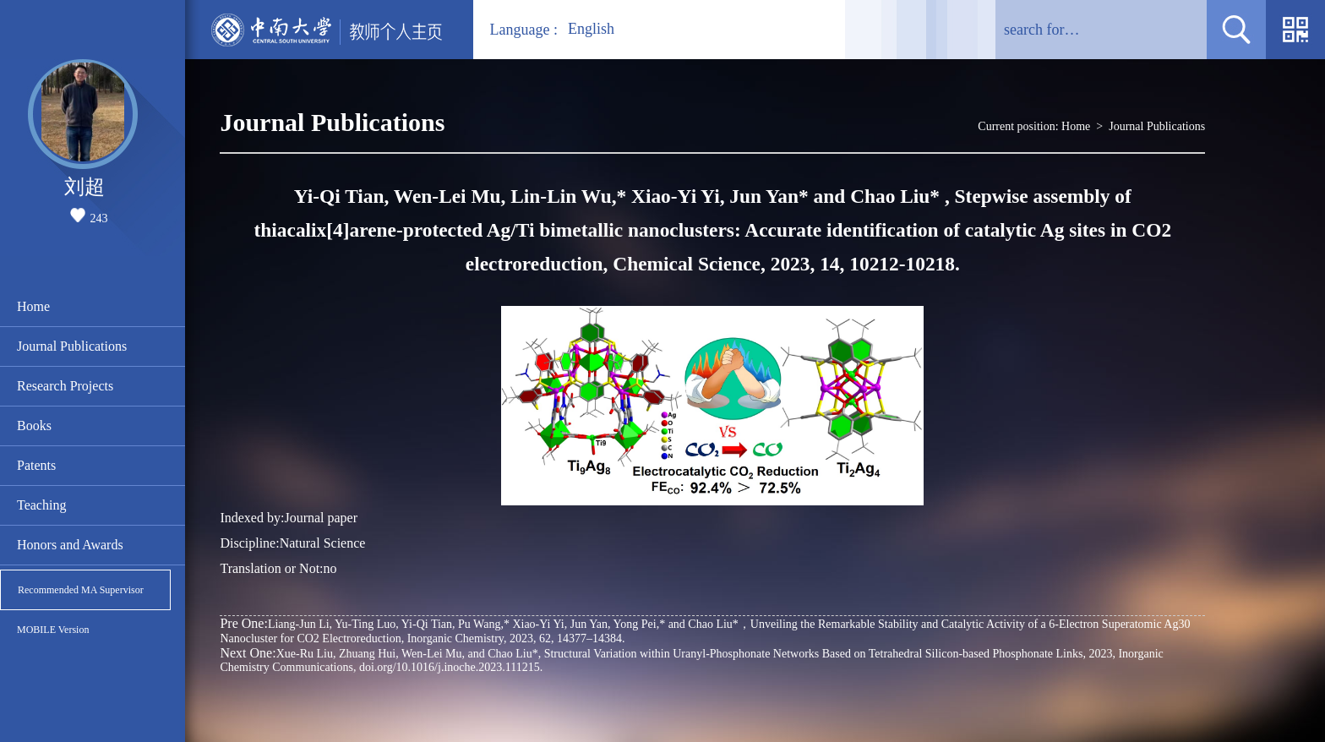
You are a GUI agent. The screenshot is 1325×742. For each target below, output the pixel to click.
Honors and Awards (70, 544)
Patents (36, 465)
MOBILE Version (53, 630)
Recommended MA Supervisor (81, 590)
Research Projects (65, 386)
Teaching (41, 505)
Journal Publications (72, 346)
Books (34, 425)
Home (33, 306)
